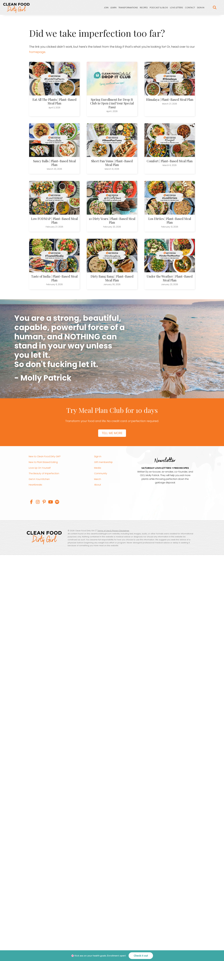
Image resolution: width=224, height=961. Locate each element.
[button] (31, 502)
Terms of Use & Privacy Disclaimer (113, 530)
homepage (37, 52)
